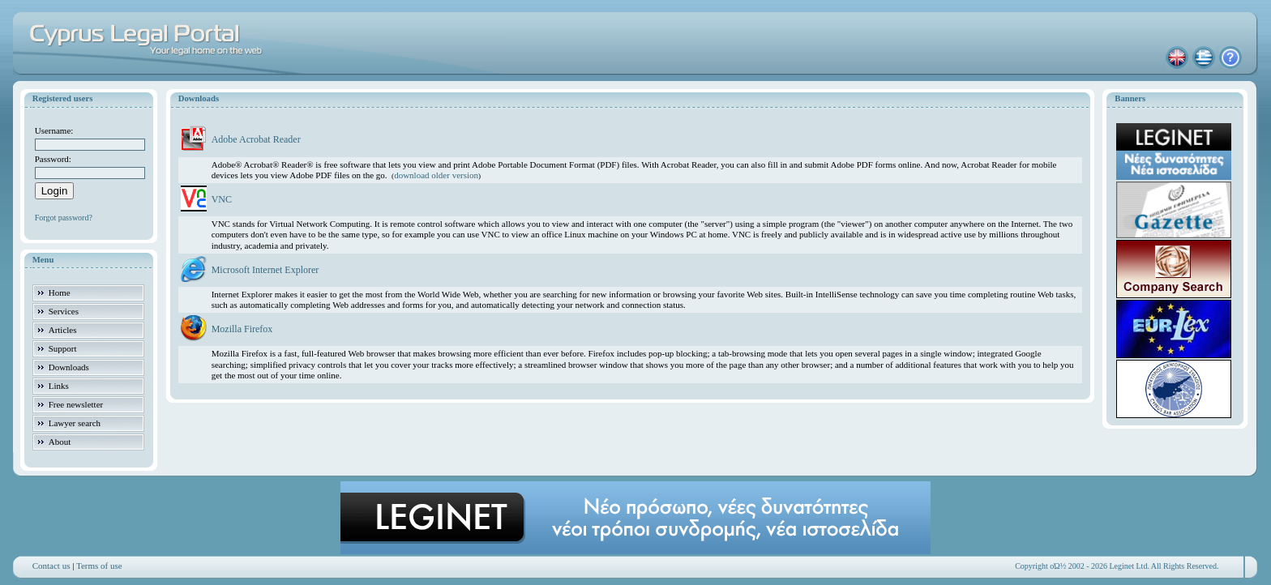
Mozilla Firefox (242, 329)
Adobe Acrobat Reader (256, 139)
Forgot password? (63, 217)
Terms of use (99, 565)
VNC (222, 199)
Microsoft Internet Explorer (265, 269)
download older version (436, 175)
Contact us (51, 565)
